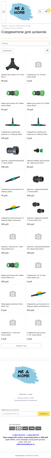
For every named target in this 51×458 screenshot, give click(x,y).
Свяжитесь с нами (25, 394)
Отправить (44, 414)
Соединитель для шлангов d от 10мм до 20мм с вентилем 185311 (12, 220)
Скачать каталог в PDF (25, 398)
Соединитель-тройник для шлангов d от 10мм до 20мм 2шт (37, 134)
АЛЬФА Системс (32, 455)
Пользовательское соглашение (25, 400)
